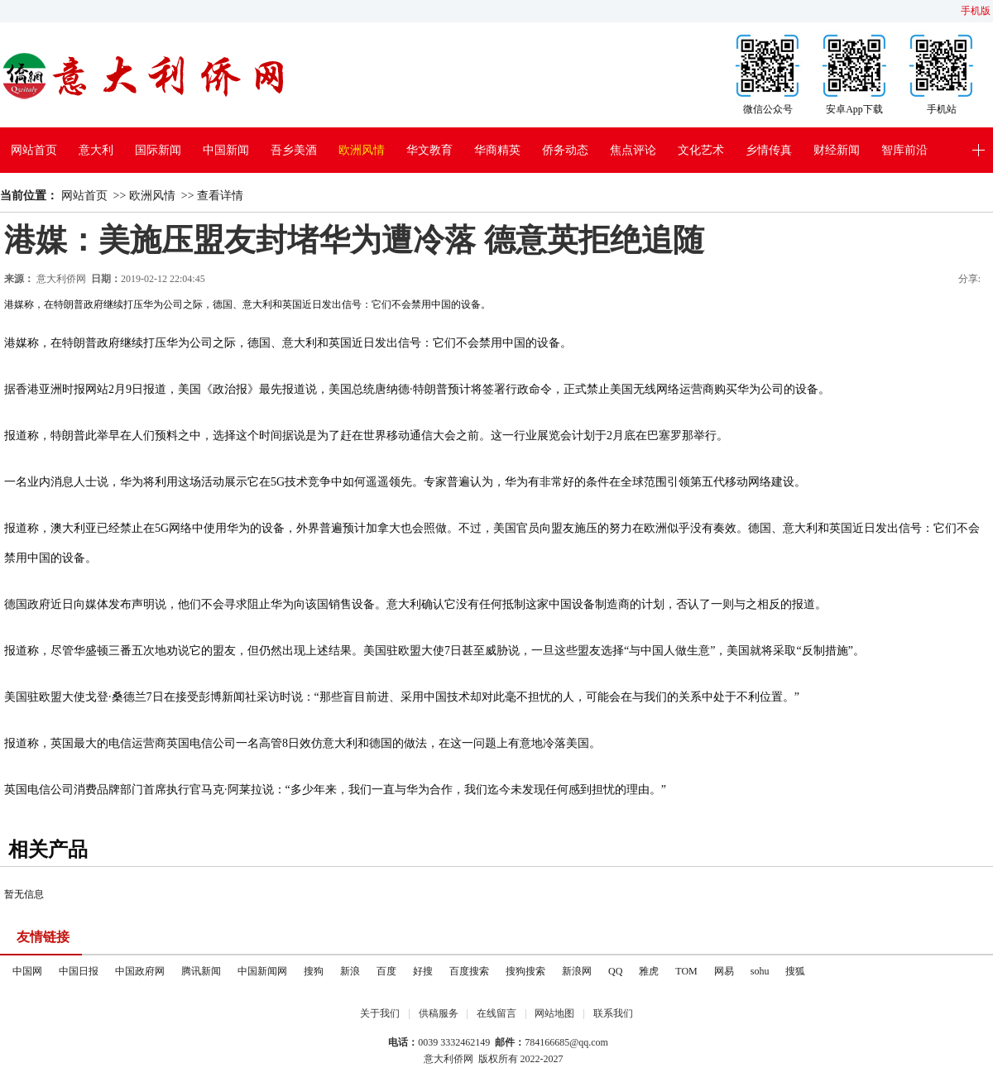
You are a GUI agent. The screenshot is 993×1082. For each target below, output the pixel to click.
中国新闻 (226, 150)
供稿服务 (438, 1013)
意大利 (96, 150)
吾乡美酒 (294, 150)
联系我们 (613, 1013)
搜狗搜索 (525, 971)
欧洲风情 (361, 150)
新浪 (350, 971)
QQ (615, 971)
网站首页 (34, 150)
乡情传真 (769, 150)
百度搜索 (469, 971)
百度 (386, 971)
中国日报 (78, 971)
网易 (724, 971)
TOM (686, 971)
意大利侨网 (61, 279)
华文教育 (429, 150)
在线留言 (496, 1013)
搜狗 (314, 971)
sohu (760, 971)
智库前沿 (904, 150)
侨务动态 (565, 150)
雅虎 (649, 971)
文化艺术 (701, 150)
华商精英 (497, 150)
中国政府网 (140, 971)
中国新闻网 (262, 971)
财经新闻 (836, 150)
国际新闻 (158, 150)
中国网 (27, 971)
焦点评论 (633, 150)
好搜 (423, 971)
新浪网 (577, 971)
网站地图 (554, 1013)
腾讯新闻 (201, 971)
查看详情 (220, 195)
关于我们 (380, 1013)
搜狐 (795, 971)
